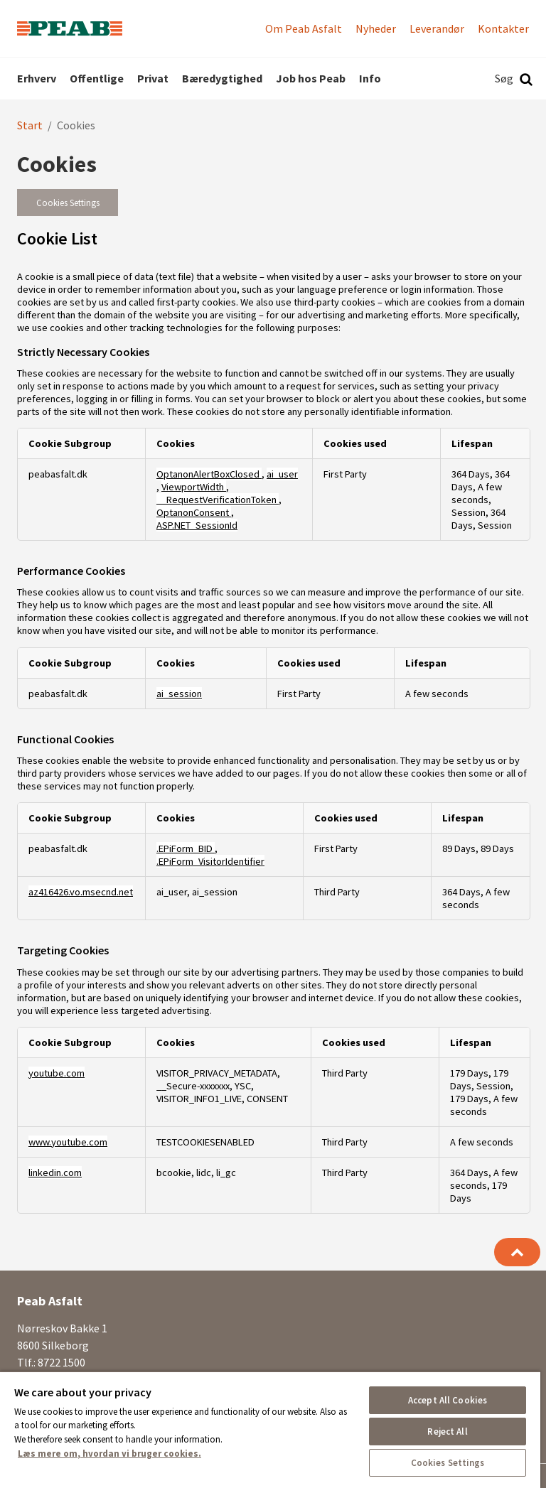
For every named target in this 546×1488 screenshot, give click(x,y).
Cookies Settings (68, 202)
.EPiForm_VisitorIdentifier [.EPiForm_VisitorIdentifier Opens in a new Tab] (210, 861)
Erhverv (36, 78)
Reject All (447, 1431)
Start (30, 125)
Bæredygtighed (222, 78)
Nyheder (375, 28)
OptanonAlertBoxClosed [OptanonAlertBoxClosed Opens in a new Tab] (209, 474)
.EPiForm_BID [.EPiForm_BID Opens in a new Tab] (185, 848)
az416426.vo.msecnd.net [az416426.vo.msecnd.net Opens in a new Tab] (80, 891)
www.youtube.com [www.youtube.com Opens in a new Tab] (67, 1142)
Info (370, 78)
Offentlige (97, 78)
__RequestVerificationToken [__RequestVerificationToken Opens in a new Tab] (217, 499)
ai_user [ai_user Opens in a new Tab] (282, 474)
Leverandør (437, 28)
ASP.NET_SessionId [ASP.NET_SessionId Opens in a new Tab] (196, 525)
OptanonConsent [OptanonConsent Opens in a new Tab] (193, 512)
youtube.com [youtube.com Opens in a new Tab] (56, 1073)
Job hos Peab (311, 78)
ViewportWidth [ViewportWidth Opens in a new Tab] (193, 486)
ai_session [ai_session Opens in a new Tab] (179, 693)
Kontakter (503, 28)
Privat (152, 78)
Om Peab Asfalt (303, 28)
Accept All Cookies (447, 1400)
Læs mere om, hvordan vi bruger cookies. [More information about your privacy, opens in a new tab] (109, 1453)
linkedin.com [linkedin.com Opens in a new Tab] (55, 1172)
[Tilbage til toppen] (517, 1252)
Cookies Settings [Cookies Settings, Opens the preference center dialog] (448, 1463)
